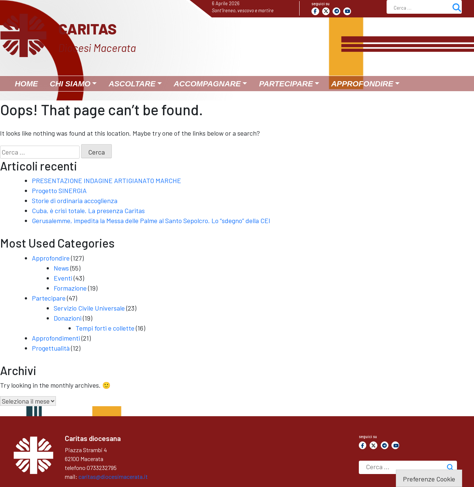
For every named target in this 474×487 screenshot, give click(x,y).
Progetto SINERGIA (59, 190)
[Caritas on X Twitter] (326, 11)
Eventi (63, 278)
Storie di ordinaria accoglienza (74, 200)
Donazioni (67, 318)
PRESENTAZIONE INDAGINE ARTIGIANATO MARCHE (106, 180)
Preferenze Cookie (429, 479)
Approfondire (51, 258)
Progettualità (51, 348)
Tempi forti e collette (105, 328)
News (61, 268)
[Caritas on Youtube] (347, 11)
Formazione (70, 288)
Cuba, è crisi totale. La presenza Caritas (88, 210)
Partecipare (49, 298)
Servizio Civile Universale (89, 308)
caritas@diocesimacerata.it (113, 476)
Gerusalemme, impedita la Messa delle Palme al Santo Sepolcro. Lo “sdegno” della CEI (151, 220)
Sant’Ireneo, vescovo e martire (243, 10)
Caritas (87, 28)
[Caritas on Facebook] (315, 11)
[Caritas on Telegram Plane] (336, 11)
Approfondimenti (56, 338)
